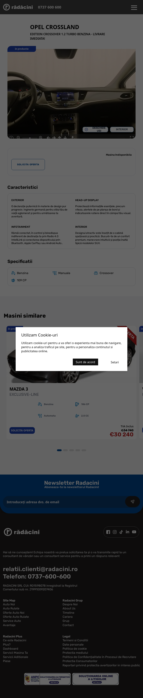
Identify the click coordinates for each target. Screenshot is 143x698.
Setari (115, 362)
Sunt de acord (85, 362)
